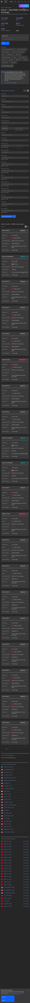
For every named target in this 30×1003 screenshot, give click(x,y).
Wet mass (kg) (3, 155)
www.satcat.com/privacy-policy (15, 992)
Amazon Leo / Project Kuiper (18, 51)
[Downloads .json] (4, 227)
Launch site (3, 132)
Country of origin (4, 115)
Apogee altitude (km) (5, 181)
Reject (3, 1000)
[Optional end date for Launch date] (8, 128)
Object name (3, 93)
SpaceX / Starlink (5, 51)
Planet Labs (18, 54)
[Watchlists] (22, 1)
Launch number (4, 138)
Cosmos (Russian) (23, 57)
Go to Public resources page (11, 82)
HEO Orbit (25, 59)
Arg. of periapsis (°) (4, 208)
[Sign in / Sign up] (28, 1)
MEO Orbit (18, 59)
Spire (3, 54)
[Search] (15, 1)
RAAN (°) (3, 175)
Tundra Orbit (13, 62)
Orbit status (3, 104)
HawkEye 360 (10, 54)
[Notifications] (25, 1)
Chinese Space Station (21, 49)
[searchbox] (15, 39)
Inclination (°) (3, 201)
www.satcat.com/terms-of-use (14, 993)
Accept (3, 997)
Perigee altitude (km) (5, 188)
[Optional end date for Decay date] (22, 145)
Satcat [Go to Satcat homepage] (8, 1)
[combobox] (15, 35)
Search (5, 43)
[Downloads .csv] (2, 227)
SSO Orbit (4, 59)
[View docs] (18, 1)
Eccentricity (3, 195)
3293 (6, 749)
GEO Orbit (11, 59)
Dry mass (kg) (3, 162)
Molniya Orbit (5, 62)
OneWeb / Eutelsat (6, 57)
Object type (3, 99)
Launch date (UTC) (4, 126)
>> (9, 749)
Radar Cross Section (5, 150)
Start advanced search (8, 216)
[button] (27, 230)
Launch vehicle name (5, 120)
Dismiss (23, 8)
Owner (2, 109)
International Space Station (8, 49)
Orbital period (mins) (5, 168)
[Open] (27, 101)
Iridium (14, 57)
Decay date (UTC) (4, 143)
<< (2, 746)
